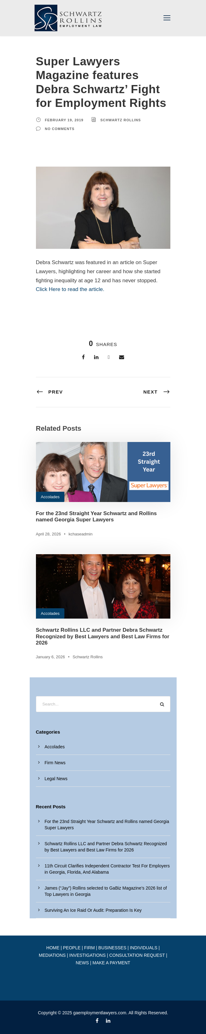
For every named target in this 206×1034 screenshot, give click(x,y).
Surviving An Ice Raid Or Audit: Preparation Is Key (93, 910)
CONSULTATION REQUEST (137, 955)
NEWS (82, 962)
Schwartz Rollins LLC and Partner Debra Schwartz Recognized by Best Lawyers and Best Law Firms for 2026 (102, 636)
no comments (60, 129)
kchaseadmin (80, 534)
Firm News (55, 762)
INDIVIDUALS (143, 947)
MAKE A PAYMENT (111, 962)
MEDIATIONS (52, 955)
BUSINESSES (112, 947)
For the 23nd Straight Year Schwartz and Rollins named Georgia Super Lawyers (96, 516)
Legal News (56, 778)
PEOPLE (71, 947)
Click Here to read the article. (70, 289)
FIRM (89, 947)
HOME (52, 947)
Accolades (50, 496)
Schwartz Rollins (120, 120)
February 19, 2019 (64, 120)
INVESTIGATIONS (87, 955)
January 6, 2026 (50, 657)
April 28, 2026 (48, 534)
